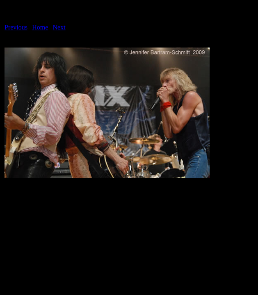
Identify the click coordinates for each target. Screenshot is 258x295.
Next (59, 27)
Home (40, 27)
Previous (16, 27)
